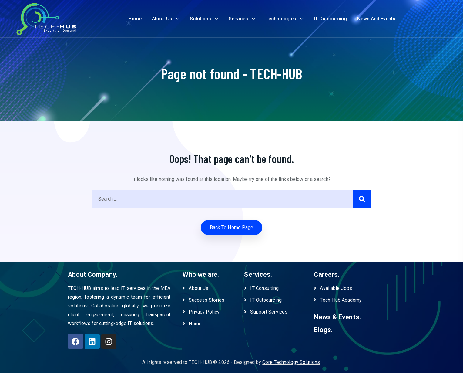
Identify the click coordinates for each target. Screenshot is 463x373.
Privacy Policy (201, 312)
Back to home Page (231, 227)
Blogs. (323, 330)
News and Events (376, 19)
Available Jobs (333, 288)
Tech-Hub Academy (338, 300)
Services (238, 19)
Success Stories (203, 300)
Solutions (200, 19)
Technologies (281, 19)
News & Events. (337, 317)
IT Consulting (261, 288)
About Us (162, 19)
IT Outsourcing (330, 19)
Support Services (265, 312)
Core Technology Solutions (291, 362)
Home (135, 19)
